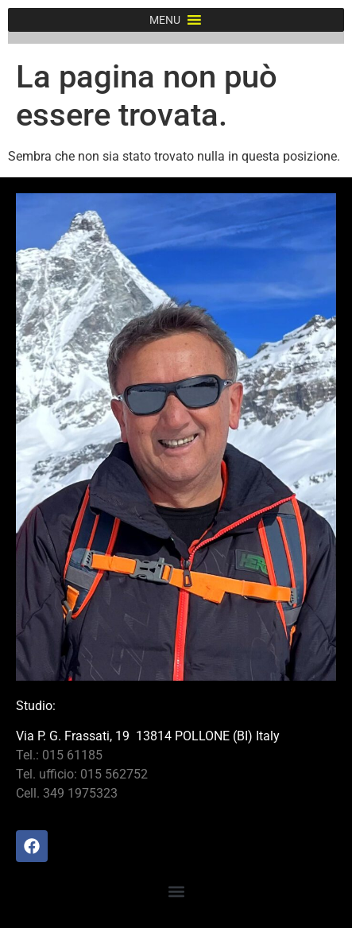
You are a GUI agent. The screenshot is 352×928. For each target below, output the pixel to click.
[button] (164, 20)
